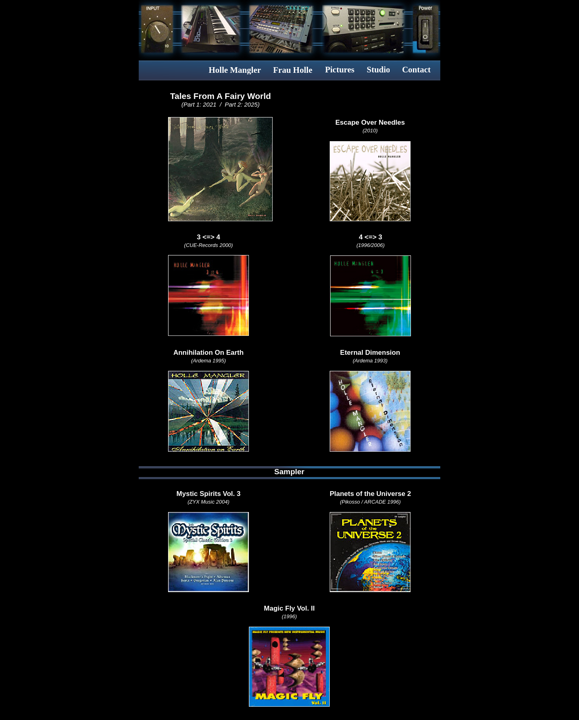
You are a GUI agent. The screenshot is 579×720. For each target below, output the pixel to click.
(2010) (370, 131)
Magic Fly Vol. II (289, 608)
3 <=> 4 (208, 237)
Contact (416, 69)
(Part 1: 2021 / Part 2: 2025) (220, 104)
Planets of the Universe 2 (370, 494)
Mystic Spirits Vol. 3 (208, 494)
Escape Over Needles (370, 122)
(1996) (289, 616)
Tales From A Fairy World (220, 96)
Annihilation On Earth (208, 352)
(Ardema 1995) (208, 361)
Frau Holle (292, 70)
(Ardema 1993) (370, 361)
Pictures (339, 69)
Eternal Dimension (370, 352)
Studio (378, 69)
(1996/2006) (370, 245)
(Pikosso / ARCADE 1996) (370, 502)
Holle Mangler (235, 70)
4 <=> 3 (370, 237)
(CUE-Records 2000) (208, 245)
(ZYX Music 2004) (208, 502)
